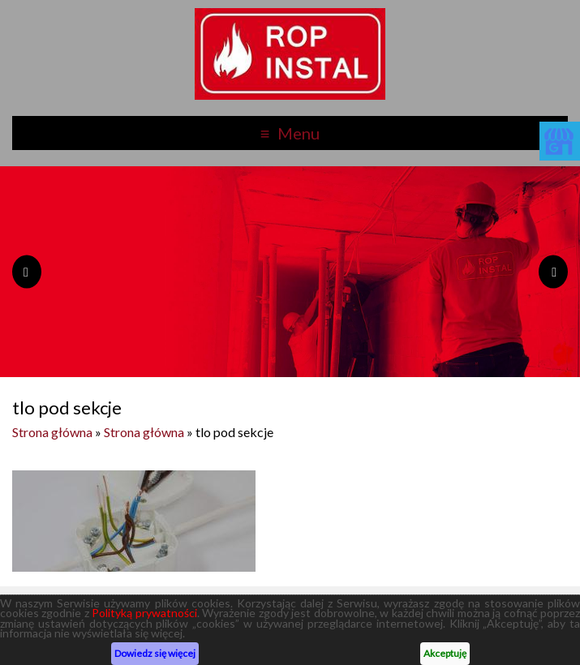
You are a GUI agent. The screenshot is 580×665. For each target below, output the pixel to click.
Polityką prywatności (144, 613)
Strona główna (52, 432)
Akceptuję (444, 653)
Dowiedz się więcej (154, 653)
